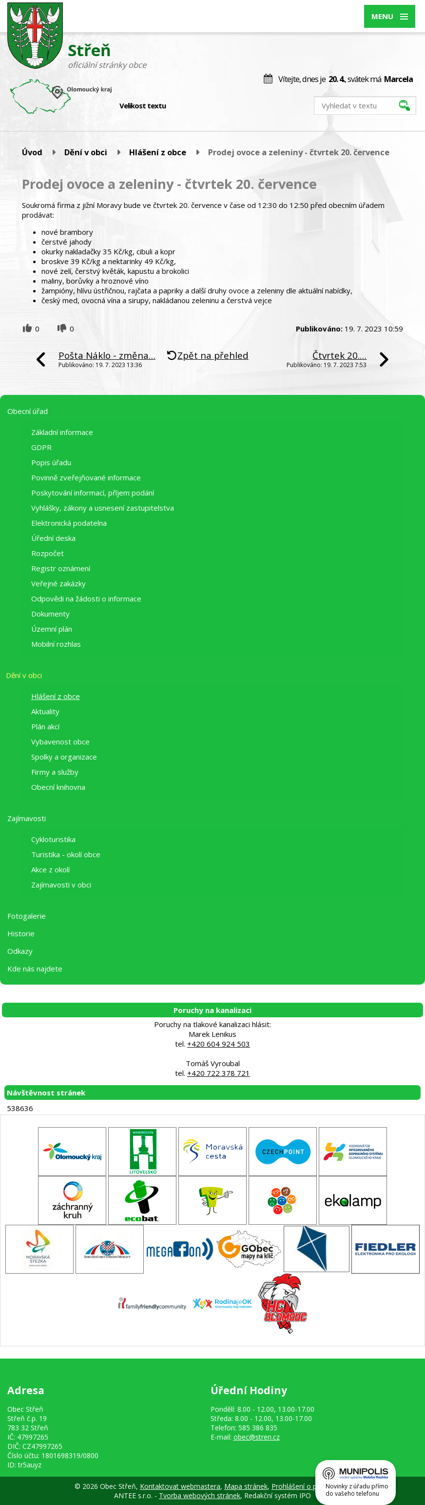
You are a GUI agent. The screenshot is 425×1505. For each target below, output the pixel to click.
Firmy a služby (54, 772)
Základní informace (62, 432)
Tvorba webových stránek (199, 1495)
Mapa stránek (246, 1486)
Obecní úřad (27, 411)
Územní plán (51, 629)
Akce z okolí (50, 869)
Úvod (32, 152)
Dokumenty (50, 613)
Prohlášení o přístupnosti (310, 1486)
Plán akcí (45, 726)
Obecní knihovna (58, 787)
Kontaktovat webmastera (180, 1486)
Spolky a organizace (64, 757)
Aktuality (45, 711)
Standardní (190, 106)
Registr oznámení (60, 568)
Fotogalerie (26, 916)
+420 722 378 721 (218, 1073)
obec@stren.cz (256, 1437)
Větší (200, 106)
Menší (180, 106)
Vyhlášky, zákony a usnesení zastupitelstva (102, 508)
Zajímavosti (26, 818)
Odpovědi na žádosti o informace (86, 598)
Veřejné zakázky (58, 583)
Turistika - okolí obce (65, 854)
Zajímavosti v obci (61, 884)
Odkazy (20, 951)
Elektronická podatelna (69, 523)
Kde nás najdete (34, 968)
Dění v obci (85, 152)
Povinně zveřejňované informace (86, 477)
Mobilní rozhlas (56, 644)
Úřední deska (53, 538)
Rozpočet (47, 553)
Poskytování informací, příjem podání (92, 492)
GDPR (41, 447)
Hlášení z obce (157, 152)
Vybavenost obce (60, 741)
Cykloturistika (53, 839)
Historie (21, 933)
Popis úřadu (51, 462)
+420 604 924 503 (218, 1044)
